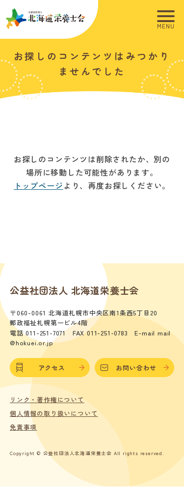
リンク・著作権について (47, 399)
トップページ (38, 185)
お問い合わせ (135, 368)
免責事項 (23, 427)
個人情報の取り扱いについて (54, 413)
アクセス (49, 368)
